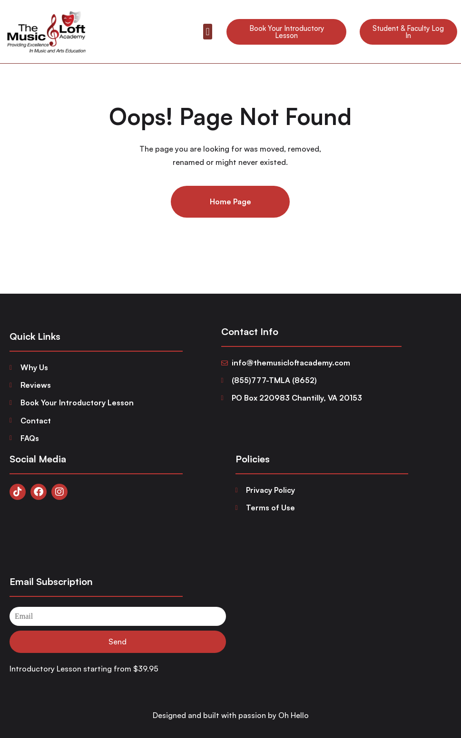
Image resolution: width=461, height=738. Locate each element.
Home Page (230, 201)
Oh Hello (293, 715)
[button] (207, 31)
